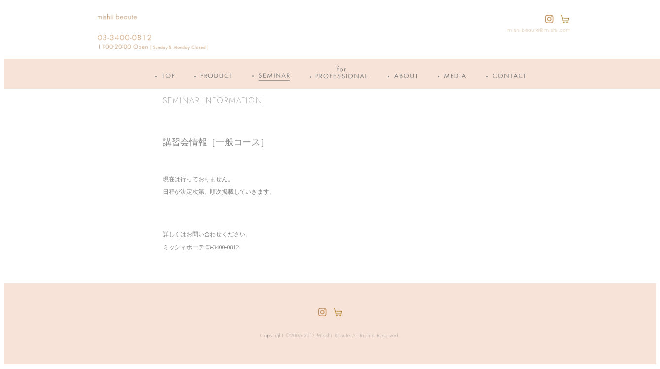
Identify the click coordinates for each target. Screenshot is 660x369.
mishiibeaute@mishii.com (539, 30)
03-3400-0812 (222, 247)
